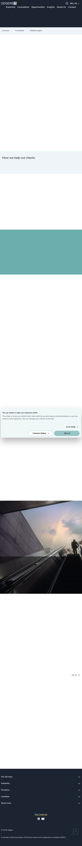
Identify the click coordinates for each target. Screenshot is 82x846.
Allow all (67, 433)
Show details (70, 427)
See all (76, 675)
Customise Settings (41, 433)
